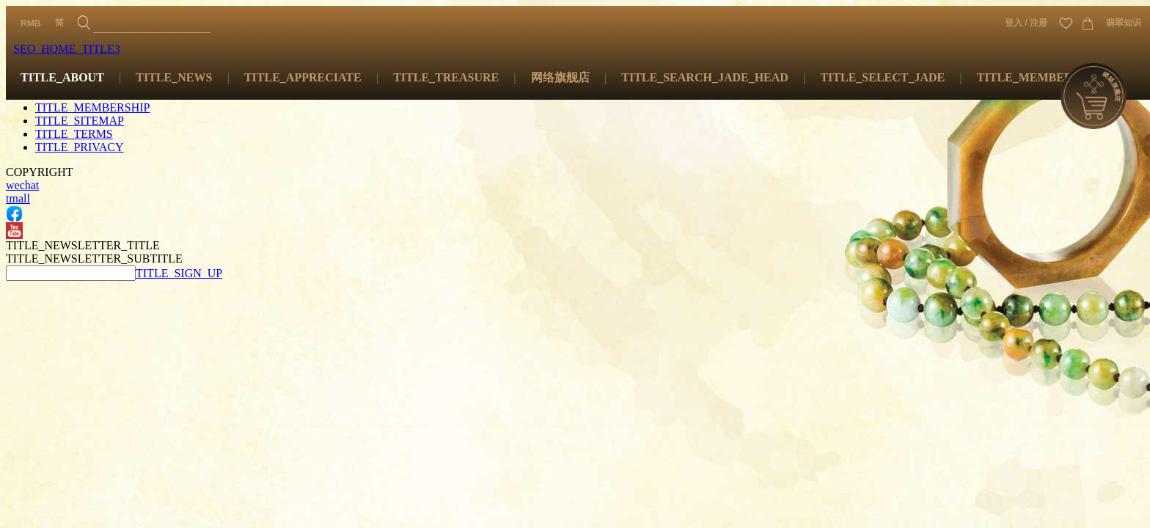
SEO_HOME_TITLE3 (66, 49)
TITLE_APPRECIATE (303, 77)
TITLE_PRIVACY (79, 147)
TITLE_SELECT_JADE (882, 77)
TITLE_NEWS (174, 77)
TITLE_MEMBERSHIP (1038, 77)
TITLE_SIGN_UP (179, 273)
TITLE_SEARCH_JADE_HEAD (704, 77)
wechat (22, 185)
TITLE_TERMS (74, 134)
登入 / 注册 (1026, 23)
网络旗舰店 (560, 77)
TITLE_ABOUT (62, 77)
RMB (30, 23)
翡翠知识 (1123, 23)
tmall (18, 198)
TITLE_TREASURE (446, 77)
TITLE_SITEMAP (79, 120)
